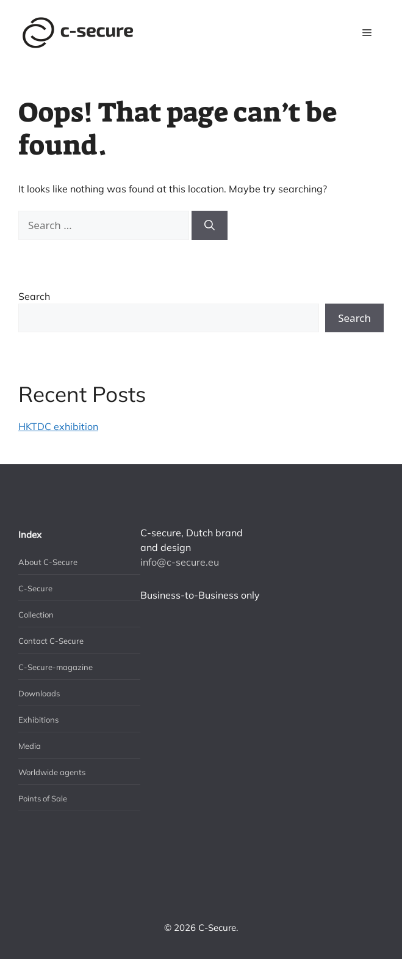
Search (34, 296)
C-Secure (35, 588)
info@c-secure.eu (179, 562)
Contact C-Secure (51, 641)
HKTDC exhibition (58, 426)
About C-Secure (47, 562)
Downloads (39, 693)
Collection (36, 614)
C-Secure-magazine (55, 667)
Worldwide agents (51, 772)
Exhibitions (38, 719)
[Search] (210, 225)
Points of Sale (42, 798)
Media (29, 746)
